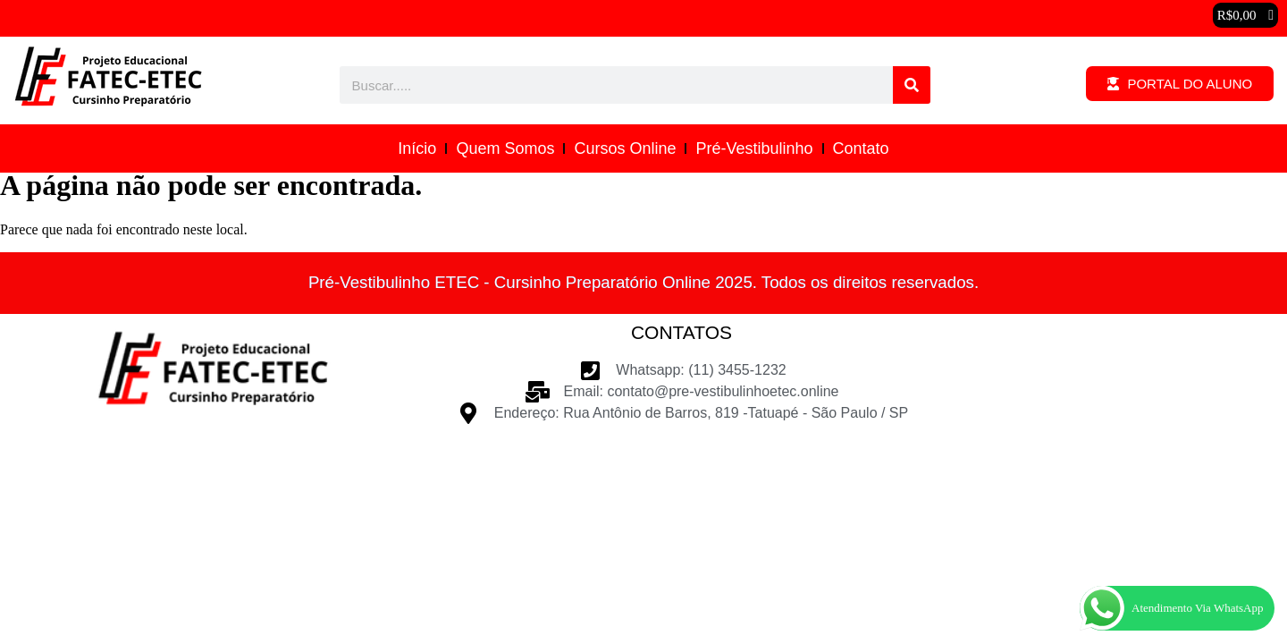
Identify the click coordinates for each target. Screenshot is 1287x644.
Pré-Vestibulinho (753, 148)
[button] (1245, 15)
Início (417, 148)
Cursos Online (625, 148)
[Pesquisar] (911, 85)
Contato (861, 148)
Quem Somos (505, 148)
